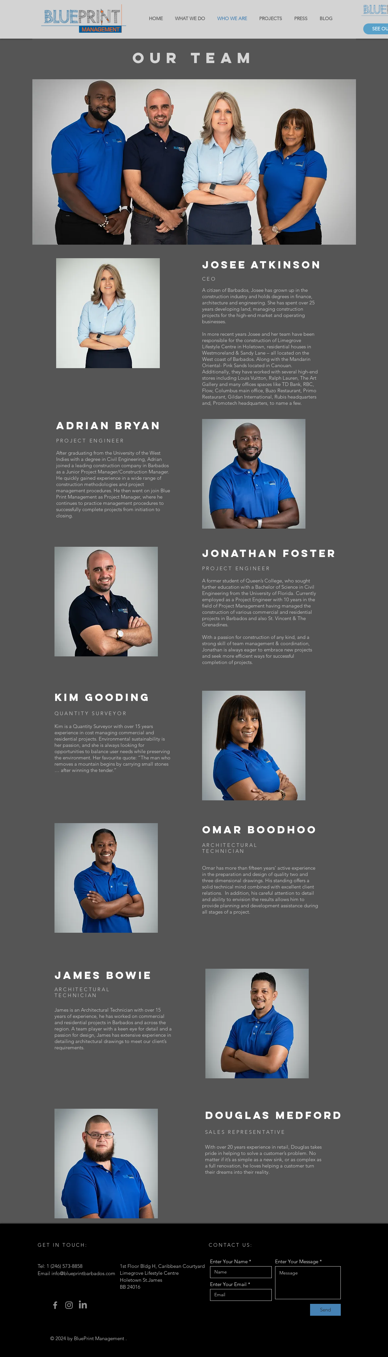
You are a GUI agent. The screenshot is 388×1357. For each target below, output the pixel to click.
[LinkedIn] (83, 1305)
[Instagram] (69, 1305)
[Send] (325, 1310)
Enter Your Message (296, 1261)
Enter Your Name (229, 1261)
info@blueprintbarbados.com (83, 1273)
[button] (194, 162)
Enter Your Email (228, 1284)
